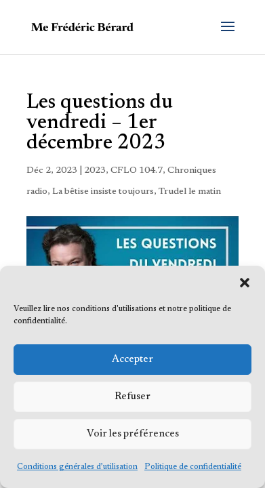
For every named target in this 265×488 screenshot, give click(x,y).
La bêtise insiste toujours (103, 192)
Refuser (132, 397)
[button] (244, 282)
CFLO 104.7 (136, 171)
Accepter (132, 359)
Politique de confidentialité (192, 467)
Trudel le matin (190, 192)
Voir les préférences (133, 434)
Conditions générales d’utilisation (77, 467)
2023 (95, 171)
